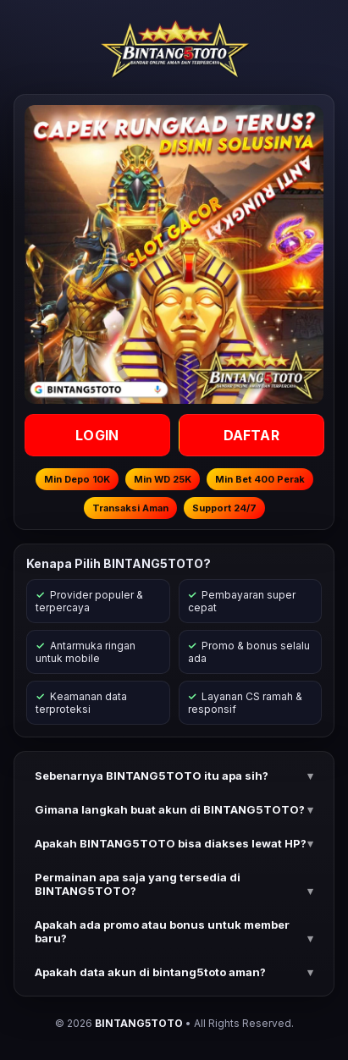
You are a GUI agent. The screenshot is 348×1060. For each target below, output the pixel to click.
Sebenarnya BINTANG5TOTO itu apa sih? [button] (151, 775)
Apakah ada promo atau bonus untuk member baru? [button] (162, 931)
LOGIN (97, 435)
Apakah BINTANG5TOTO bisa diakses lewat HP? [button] (171, 843)
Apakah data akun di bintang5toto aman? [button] (150, 972)
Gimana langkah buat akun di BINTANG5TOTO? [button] (170, 809)
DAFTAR (251, 435)
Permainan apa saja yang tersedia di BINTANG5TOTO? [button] (137, 883)
